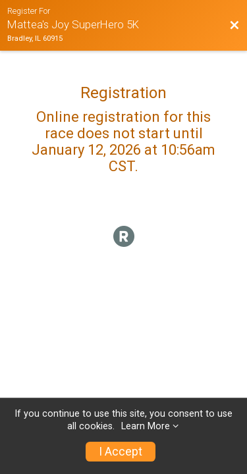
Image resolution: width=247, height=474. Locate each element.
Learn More (145, 426)
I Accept (120, 451)
